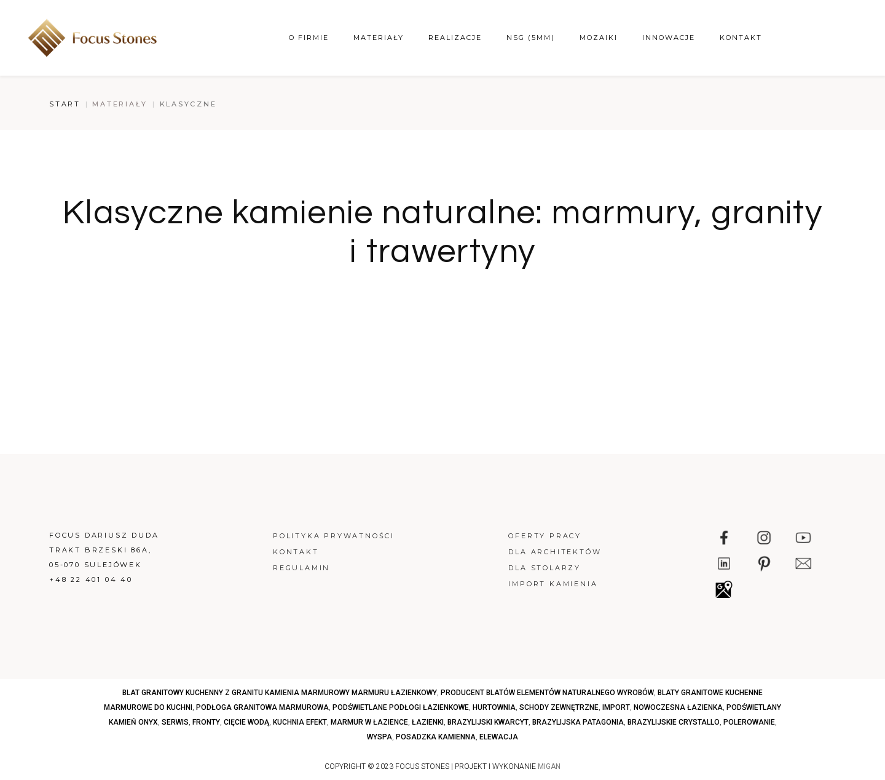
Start (65, 104)
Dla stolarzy (544, 567)
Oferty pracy (544, 535)
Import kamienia (552, 583)
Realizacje (455, 37)
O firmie (309, 37)
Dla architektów (554, 551)
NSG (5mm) (530, 37)
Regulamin (301, 567)
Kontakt (741, 37)
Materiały (378, 37)
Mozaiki (599, 37)
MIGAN (549, 766)
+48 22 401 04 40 (91, 579)
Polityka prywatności (334, 535)
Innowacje (668, 37)
